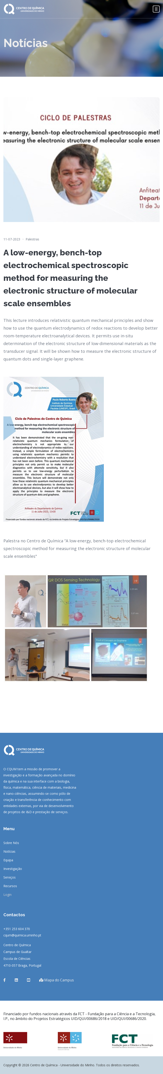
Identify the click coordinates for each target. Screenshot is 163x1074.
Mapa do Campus (56, 980)
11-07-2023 (11, 239)
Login (7, 894)
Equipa (8, 860)
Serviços (9, 877)
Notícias (9, 851)
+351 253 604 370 (16, 929)
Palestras (32, 239)
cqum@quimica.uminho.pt (22, 935)
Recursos (10, 886)
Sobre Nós (11, 842)
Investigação (12, 868)
